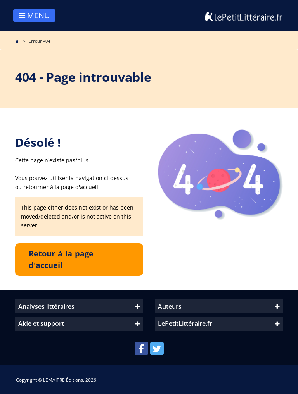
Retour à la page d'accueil (61, 259)
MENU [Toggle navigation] (34, 15)
